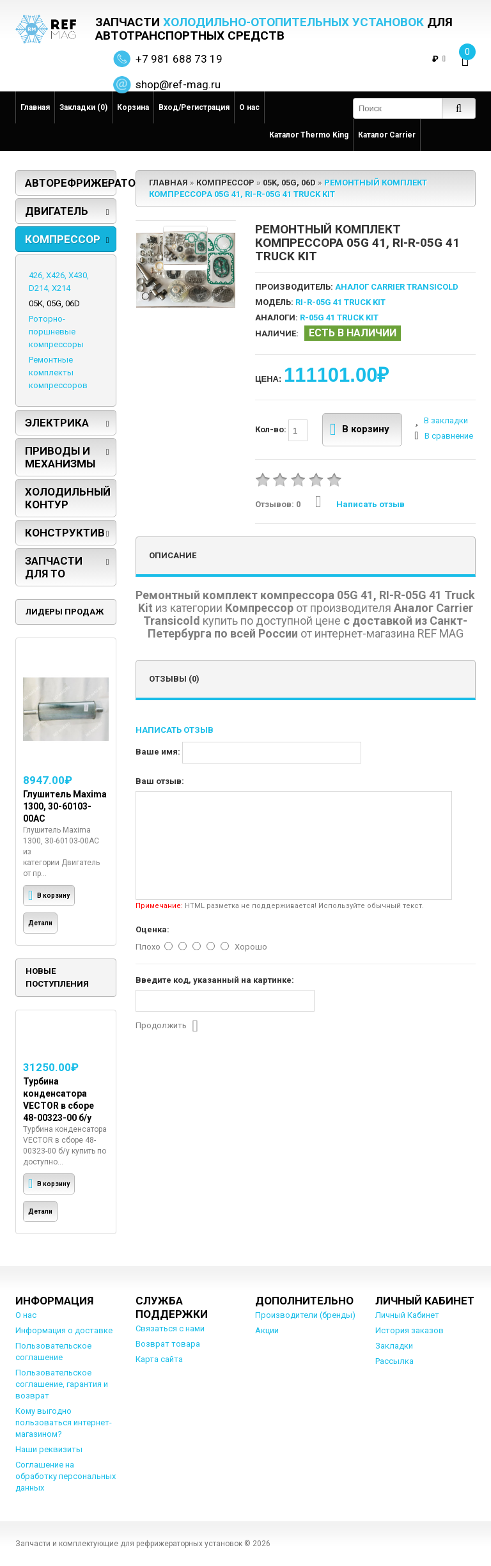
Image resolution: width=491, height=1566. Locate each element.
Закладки (394, 1346)
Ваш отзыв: (160, 781)
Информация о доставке (64, 1330)
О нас (249, 107)
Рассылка (394, 1361)
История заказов (409, 1330)
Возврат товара (168, 1344)
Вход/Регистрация (194, 107)
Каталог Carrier (387, 134)
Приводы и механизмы (60, 457)
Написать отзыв (360, 504)
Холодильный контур (68, 498)
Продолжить (167, 1026)
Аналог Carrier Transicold (396, 287)
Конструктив (65, 532)
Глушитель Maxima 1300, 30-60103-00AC (65, 806)
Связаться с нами (170, 1328)
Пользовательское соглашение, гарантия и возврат (61, 1384)
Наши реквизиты (48, 1449)
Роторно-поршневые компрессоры (56, 331)
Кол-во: (281, 430)
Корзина (133, 107)
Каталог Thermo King (308, 134)
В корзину (359, 429)
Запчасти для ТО (53, 567)
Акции (267, 1330)
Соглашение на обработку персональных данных (65, 1476)
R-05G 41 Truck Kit (339, 317)
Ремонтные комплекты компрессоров (58, 372)
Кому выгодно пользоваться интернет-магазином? (63, 1422)
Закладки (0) (83, 107)
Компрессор (62, 239)
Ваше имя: (158, 751)
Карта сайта (159, 1359)
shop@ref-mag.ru (178, 84)
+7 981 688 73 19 (179, 59)
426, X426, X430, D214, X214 (59, 281)
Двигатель (56, 211)
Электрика (57, 422)
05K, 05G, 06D (54, 303)
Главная (35, 107)
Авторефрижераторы (70, 182)
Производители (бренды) (305, 1315)
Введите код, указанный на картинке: (215, 980)
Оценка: (152, 929)
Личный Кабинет (407, 1315)
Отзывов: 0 (277, 504)
